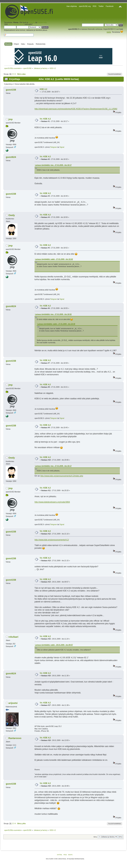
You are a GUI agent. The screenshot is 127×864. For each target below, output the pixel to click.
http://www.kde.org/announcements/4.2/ (52, 540)
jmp (10, 119)
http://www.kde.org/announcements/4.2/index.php (61, 476)
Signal (62, 147)
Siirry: (95, 837)
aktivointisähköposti (16, 24)
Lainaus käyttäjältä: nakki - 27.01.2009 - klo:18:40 (54, 259)
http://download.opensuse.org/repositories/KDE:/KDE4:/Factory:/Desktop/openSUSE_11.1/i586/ (76, 109)
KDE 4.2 (43, 89)
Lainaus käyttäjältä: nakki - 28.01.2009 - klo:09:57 (54, 645)
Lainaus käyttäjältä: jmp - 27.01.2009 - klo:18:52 (53, 314)
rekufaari (13, 637)
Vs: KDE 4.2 (45, 119)
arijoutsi (13, 703)
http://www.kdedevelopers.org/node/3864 (52, 502)
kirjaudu (32, 22)
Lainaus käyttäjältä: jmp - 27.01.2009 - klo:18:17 (53, 165)
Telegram (53, 147)
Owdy (11, 215)
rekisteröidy (42, 22)
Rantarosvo (14, 738)
